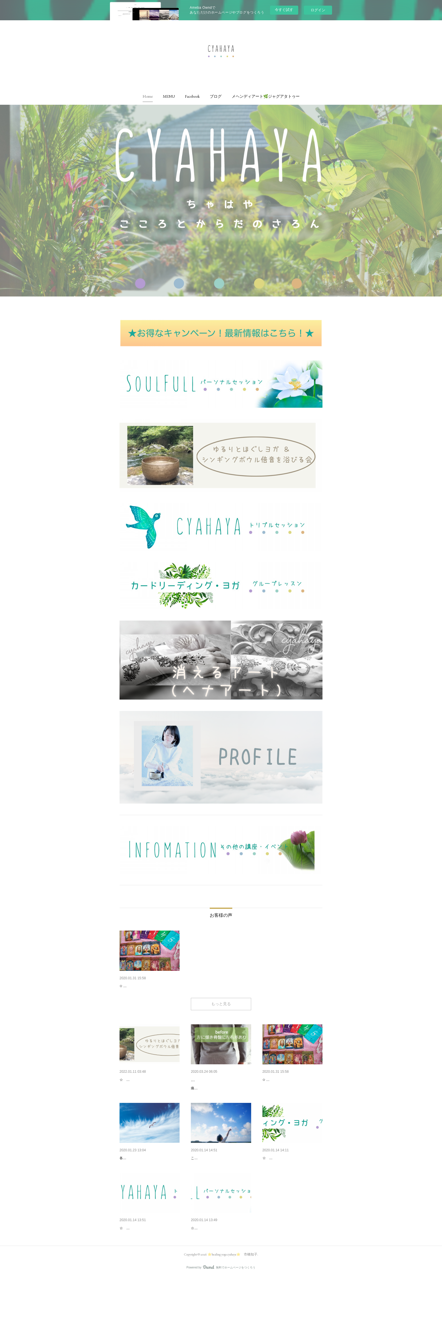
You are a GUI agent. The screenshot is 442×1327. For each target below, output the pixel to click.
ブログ (216, 96)
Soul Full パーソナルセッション (219, 1263)
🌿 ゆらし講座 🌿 (206, 1094)
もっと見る (221, 1018)
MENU (169, 96)
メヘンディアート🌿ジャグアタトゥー (266, 96)
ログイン (318, 10)
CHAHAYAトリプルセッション (147, 1263)
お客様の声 (129, 986)
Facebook (192, 96)
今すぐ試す (284, 10)
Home (148, 96)
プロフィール (203, 1179)
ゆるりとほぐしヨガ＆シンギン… (149, 1094)
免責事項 (127, 1179)
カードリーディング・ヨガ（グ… (292, 1179)
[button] (148, 96)
